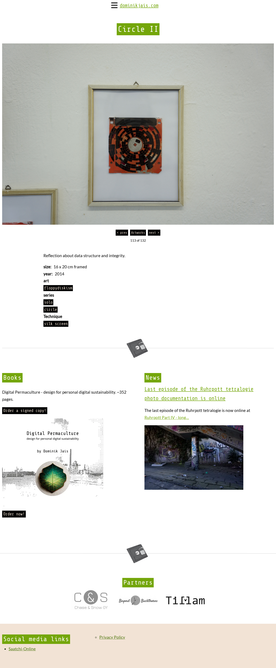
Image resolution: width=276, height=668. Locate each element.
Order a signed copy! (24, 410)
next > (154, 233)
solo (48, 302)
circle (50, 309)
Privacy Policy (112, 637)
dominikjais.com (139, 5)
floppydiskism (58, 288)
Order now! (14, 514)
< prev (122, 233)
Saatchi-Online (22, 648)
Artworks (138, 233)
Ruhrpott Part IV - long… (166, 417)
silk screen (56, 323)
